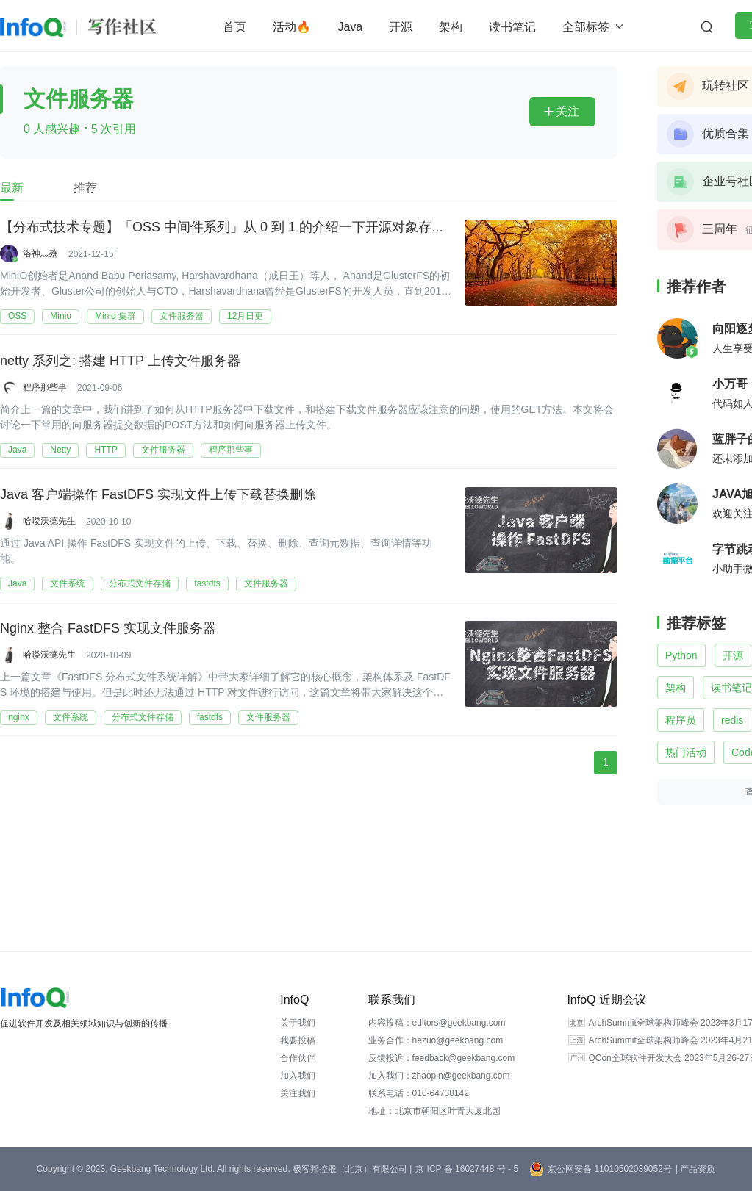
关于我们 (297, 1023)
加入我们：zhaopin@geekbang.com (439, 1076)
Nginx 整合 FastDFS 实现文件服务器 (108, 627)
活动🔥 (292, 27)
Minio (60, 316)
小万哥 (730, 384)
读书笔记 (512, 27)
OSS (17, 316)
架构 (450, 27)
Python (681, 655)
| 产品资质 (695, 1169)
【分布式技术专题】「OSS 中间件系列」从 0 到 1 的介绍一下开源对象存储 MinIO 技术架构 (270, 226)
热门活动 (685, 752)
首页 (234, 27)
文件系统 (67, 583)
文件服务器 (182, 316)
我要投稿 (297, 1040)
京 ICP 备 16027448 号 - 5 (466, 1169)
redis (732, 720)
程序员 (680, 720)
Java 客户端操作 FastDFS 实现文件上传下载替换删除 (158, 493)
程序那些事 (45, 387)
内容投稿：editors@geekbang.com (437, 1023)
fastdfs (207, 583)
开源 (400, 27)
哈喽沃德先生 (49, 521)
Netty (60, 450)
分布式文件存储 (140, 583)
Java (349, 27)
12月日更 (245, 316)
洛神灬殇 (40, 253)
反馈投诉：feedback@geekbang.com (441, 1058)
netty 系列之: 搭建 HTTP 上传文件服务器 (120, 360)
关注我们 (297, 1093)
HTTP (105, 450)
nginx (18, 717)
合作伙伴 (297, 1058)
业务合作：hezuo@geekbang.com (436, 1040)
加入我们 (297, 1076)
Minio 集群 (115, 316)
